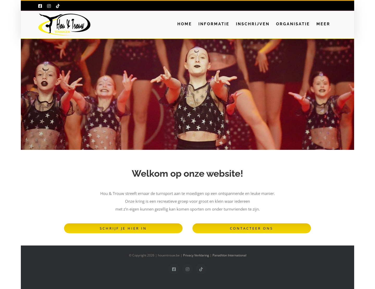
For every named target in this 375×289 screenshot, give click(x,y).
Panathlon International (229, 255)
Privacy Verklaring (196, 255)
